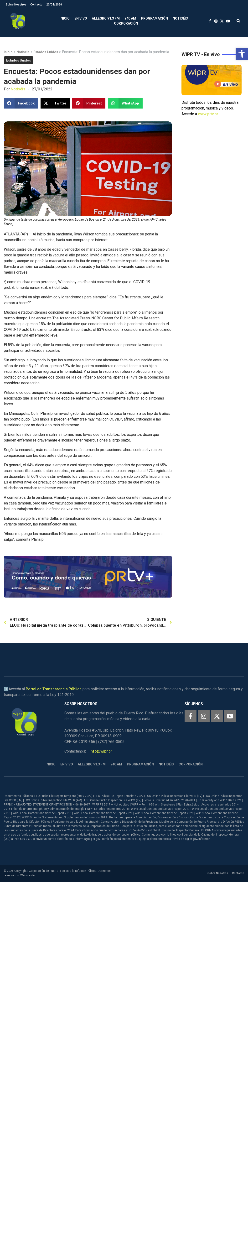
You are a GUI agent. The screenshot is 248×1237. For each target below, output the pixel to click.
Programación (154, 18)
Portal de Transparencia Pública (54, 689)
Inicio (65, 18)
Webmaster (28, 875)
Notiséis (180, 18)
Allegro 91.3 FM (106, 18)
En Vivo (80, 18)
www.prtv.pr (208, 114)
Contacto (36, 4)
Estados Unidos (45, 52)
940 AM (130, 18)
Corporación (126, 23)
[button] (242, 54)
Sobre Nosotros (16, 4)
